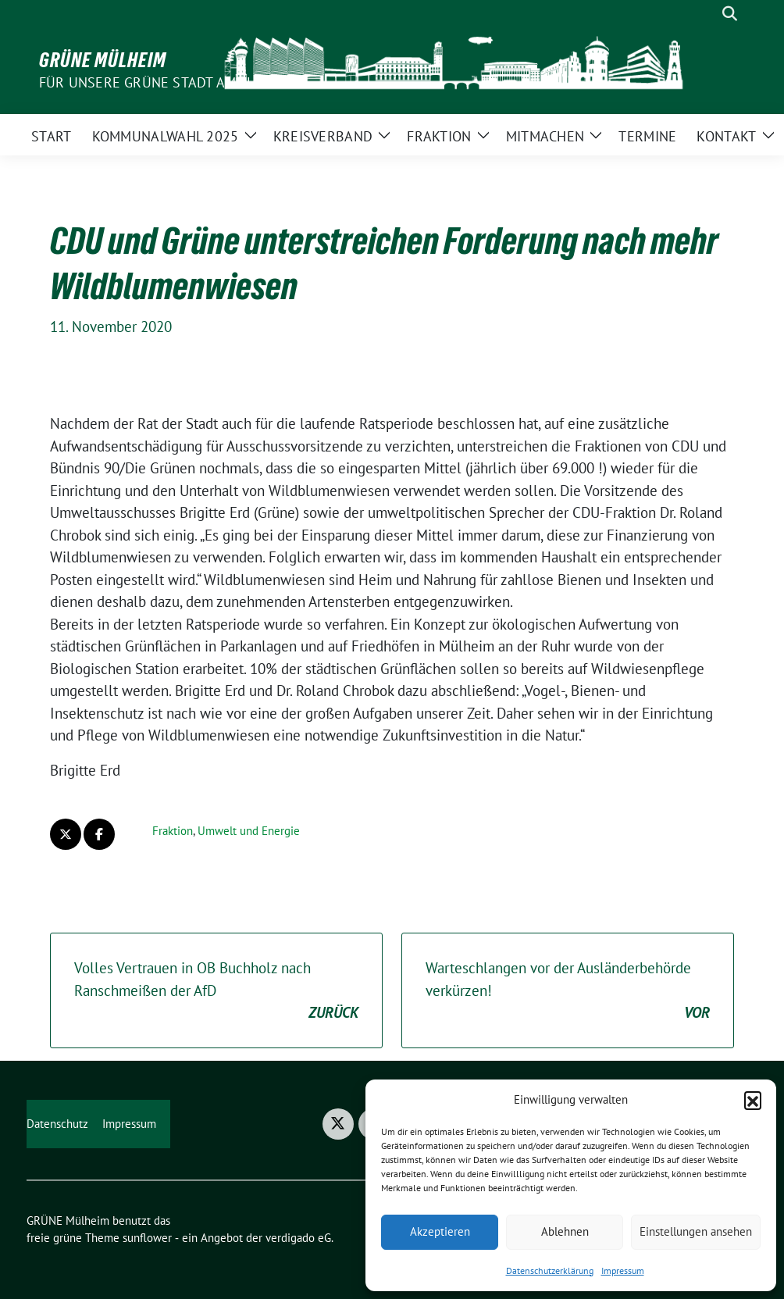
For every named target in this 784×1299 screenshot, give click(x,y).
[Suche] (707, 13)
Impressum (622, 1270)
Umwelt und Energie (249, 830)
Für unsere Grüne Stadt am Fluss (159, 82)
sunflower (147, 1237)
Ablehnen (565, 1231)
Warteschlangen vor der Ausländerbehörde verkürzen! (568, 991)
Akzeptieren (440, 1231)
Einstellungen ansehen (696, 1231)
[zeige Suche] (730, 13)
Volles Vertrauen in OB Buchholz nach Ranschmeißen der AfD (216, 991)
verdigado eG (298, 1237)
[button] (753, 1100)
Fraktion (172, 830)
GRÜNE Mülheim (102, 60)
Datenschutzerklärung (549, 1270)
